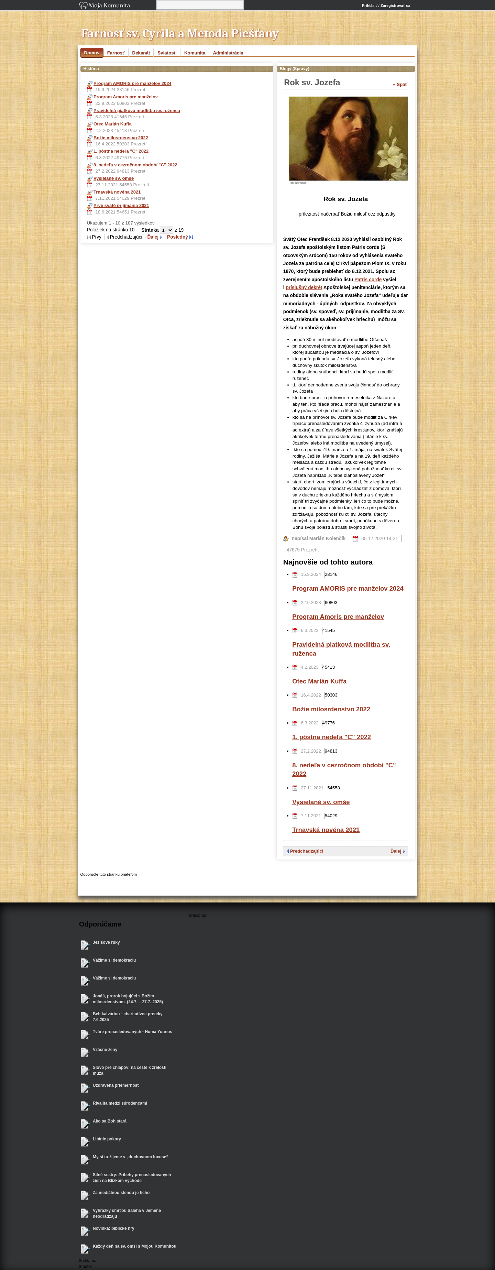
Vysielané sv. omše (321, 802)
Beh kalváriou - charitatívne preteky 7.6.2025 (128, 1016)
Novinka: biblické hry (113, 1228)
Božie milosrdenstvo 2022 (331, 709)
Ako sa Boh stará (109, 1121)
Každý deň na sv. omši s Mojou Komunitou (134, 1246)
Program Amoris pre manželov (338, 616)
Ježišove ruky (106, 942)
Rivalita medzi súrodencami (120, 1103)
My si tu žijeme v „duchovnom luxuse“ (130, 1156)
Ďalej (152, 237)
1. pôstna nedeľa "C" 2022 (331, 737)
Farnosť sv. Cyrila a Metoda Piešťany (180, 33)
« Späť (400, 84)
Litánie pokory (107, 1139)
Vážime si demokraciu (114, 960)
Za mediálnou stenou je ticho (121, 1192)
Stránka (150, 230)
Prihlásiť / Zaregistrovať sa (386, 5)
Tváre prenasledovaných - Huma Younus (132, 1031)
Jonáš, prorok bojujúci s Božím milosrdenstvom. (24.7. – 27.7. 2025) (128, 999)
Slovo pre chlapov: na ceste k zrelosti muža (129, 1070)
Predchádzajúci (306, 851)
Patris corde (368, 279)
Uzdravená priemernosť (116, 1085)
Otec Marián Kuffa (319, 681)
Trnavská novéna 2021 (326, 829)
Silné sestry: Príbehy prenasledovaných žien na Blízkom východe (132, 1177)
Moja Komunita (117, 6)
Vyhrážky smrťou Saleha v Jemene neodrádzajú (127, 1213)
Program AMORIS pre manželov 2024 (348, 588)
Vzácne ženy (105, 1049)
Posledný (177, 237)
